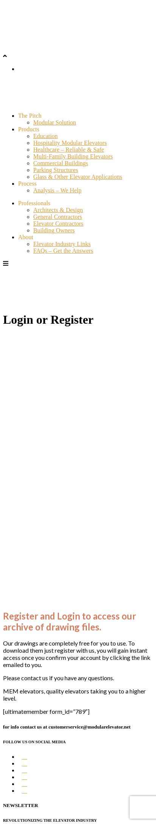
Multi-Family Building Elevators (73, 156)
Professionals (34, 203)
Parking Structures (55, 170)
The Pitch (30, 115)
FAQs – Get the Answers (63, 251)
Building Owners (54, 230)
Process (27, 183)
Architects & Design (58, 210)
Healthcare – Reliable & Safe (68, 149)
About (25, 237)
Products (28, 129)
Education (45, 136)
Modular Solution (54, 122)
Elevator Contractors (58, 223)
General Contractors (57, 217)
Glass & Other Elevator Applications (77, 177)
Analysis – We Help (57, 190)
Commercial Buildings (60, 163)
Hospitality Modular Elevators (70, 143)
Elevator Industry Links (62, 244)
